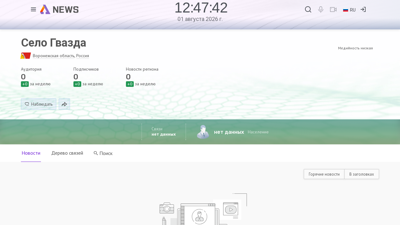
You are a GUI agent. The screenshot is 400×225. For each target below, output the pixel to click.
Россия (82, 55)
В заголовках (361, 174)
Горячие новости (324, 174)
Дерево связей (67, 153)
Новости (31, 153)
